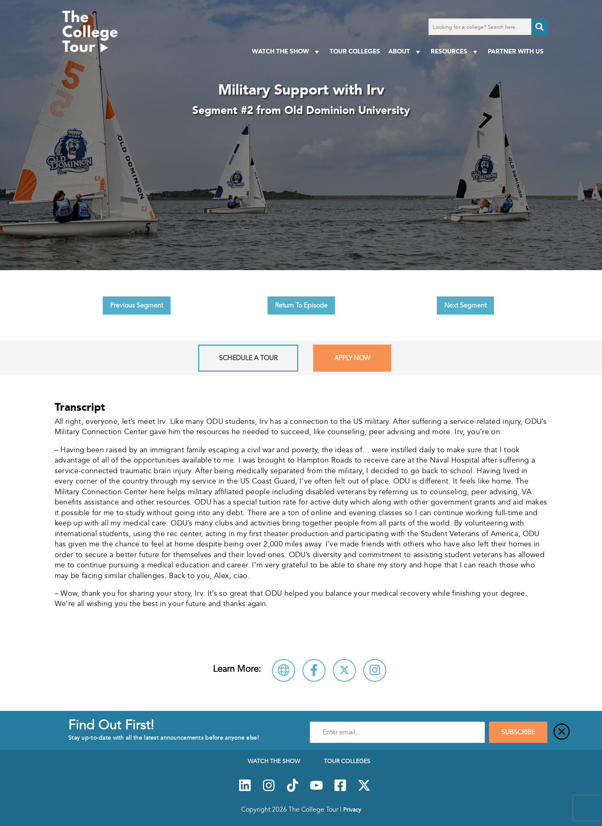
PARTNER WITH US (516, 51)
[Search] (539, 27)
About (405, 52)
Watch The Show (286, 52)
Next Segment (465, 305)
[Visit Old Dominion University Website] (283, 670)
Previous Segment (136, 305)
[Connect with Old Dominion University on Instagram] (374, 670)
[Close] (561, 732)
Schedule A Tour (248, 358)
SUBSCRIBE (518, 732)
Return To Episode (301, 305)
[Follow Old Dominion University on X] (344, 670)
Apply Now (352, 358)
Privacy (352, 809)
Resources (455, 52)
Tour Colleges (355, 51)
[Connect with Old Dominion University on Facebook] (313, 670)
